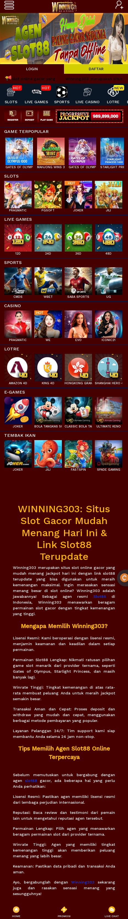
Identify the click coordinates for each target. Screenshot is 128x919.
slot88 (31, 780)
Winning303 (82, 882)
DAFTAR (96, 69)
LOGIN (32, 69)
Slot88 (99, 596)
